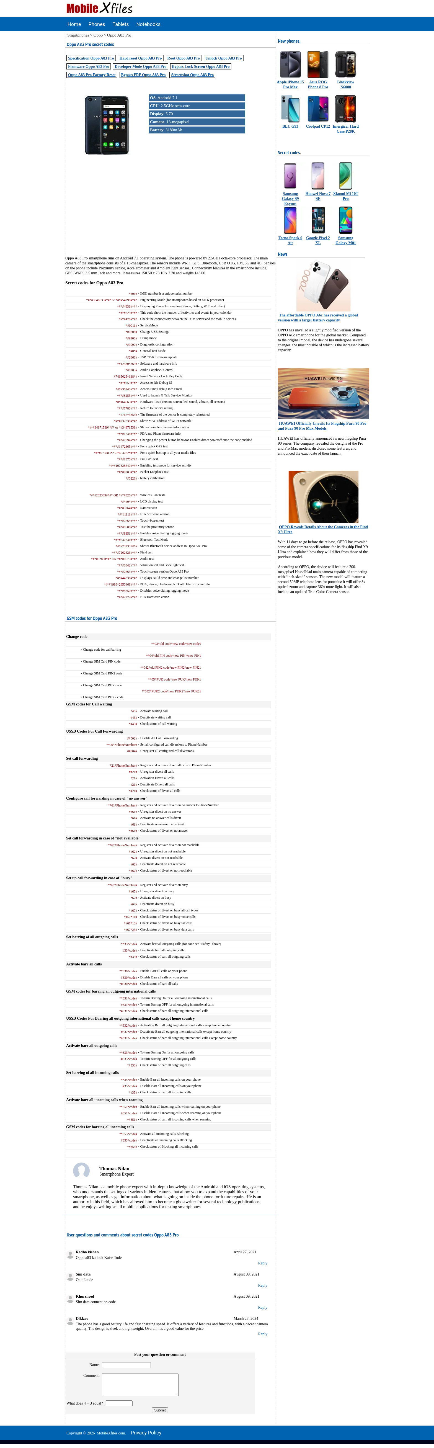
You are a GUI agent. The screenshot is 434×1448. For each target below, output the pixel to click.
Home (74, 24)
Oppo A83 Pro (119, 35)
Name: (92, 1365)
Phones (96, 24)
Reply (262, 1263)
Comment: (89, 1376)
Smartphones (78, 35)
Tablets (121, 24)
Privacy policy (146, 1437)
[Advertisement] (170, 217)
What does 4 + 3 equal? (85, 1407)
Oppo (98, 35)
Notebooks (148, 24)
